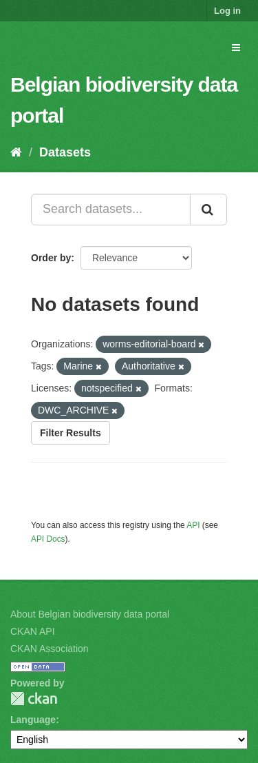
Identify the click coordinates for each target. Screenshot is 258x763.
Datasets (65, 152)
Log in (227, 11)
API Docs (48, 539)
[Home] (16, 152)
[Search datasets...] (111, 209)
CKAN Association (49, 648)
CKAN (33, 698)
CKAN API (32, 631)
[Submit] (208, 209)
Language (33, 719)
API (193, 525)
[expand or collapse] (236, 47)
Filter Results (70, 432)
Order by (51, 257)
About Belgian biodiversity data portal (89, 614)
